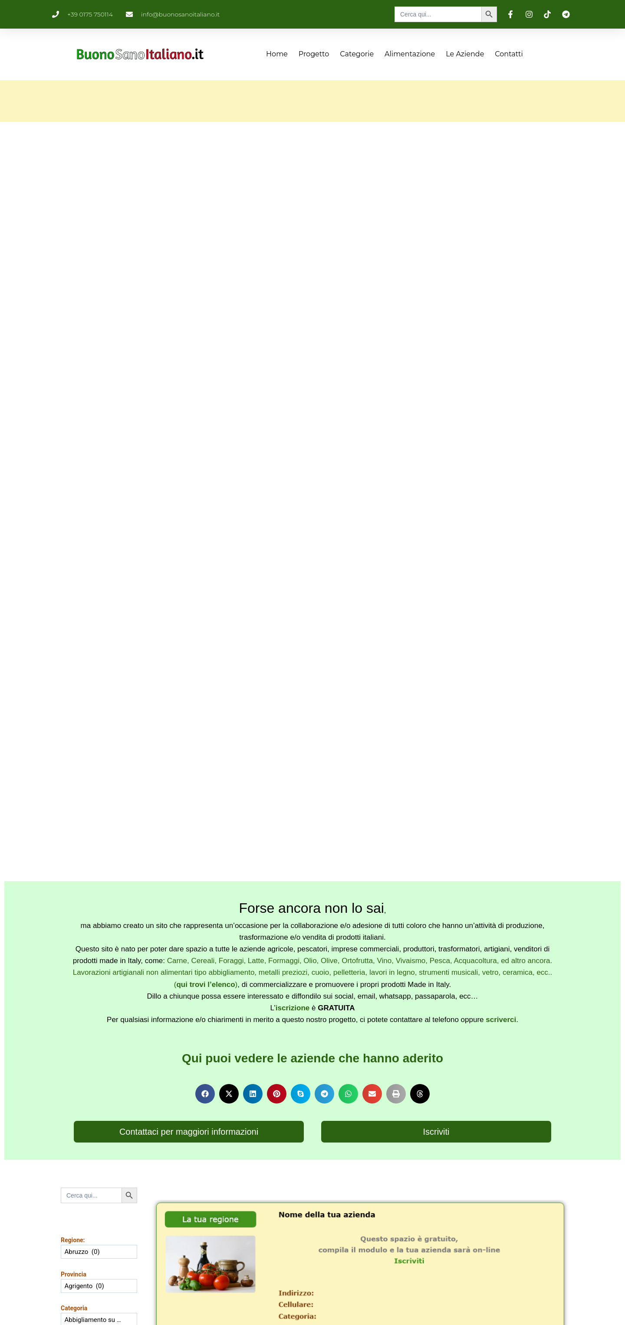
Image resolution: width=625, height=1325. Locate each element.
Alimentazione (410, 54)
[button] (205, 1094)
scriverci (501, 1020)
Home (277, 54)
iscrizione (292, 1008)
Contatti (509, 54)
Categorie (357, 54)
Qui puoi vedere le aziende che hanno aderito (312, 1058)
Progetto (314, 54)
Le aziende (465, 54)
